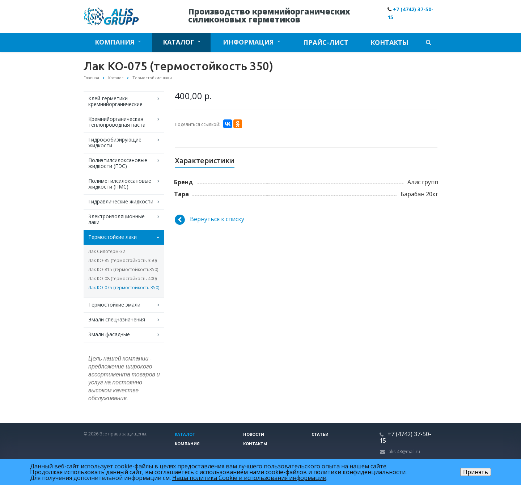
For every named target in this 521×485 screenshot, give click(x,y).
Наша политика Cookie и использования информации (249, 478)
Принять (475, 472)
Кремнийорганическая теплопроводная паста (116, 121)
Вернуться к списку (209, 220)
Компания (117, 42)
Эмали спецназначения (116, 319)
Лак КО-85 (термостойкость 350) (122, 260)
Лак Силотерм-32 (106, 251)
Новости (253, 434)
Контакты (389, 42)
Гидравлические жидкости (120, 201)
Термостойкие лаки (112, 236)
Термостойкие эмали (114, 304)
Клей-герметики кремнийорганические (115, 101)
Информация (251, 42)
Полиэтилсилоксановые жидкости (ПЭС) (117, 163)
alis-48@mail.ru (404, 451)
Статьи (320, 434)
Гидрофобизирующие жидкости (114, 142)
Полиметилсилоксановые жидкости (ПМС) (119, 183)
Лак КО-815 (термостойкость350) (123, 269)
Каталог (181, 42)
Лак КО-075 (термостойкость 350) (123, 287)
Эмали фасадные (109, 334)
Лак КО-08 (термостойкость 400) (122, 278)
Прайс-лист (325, 42)
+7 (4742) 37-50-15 (405, 437)
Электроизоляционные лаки (116, 219)
